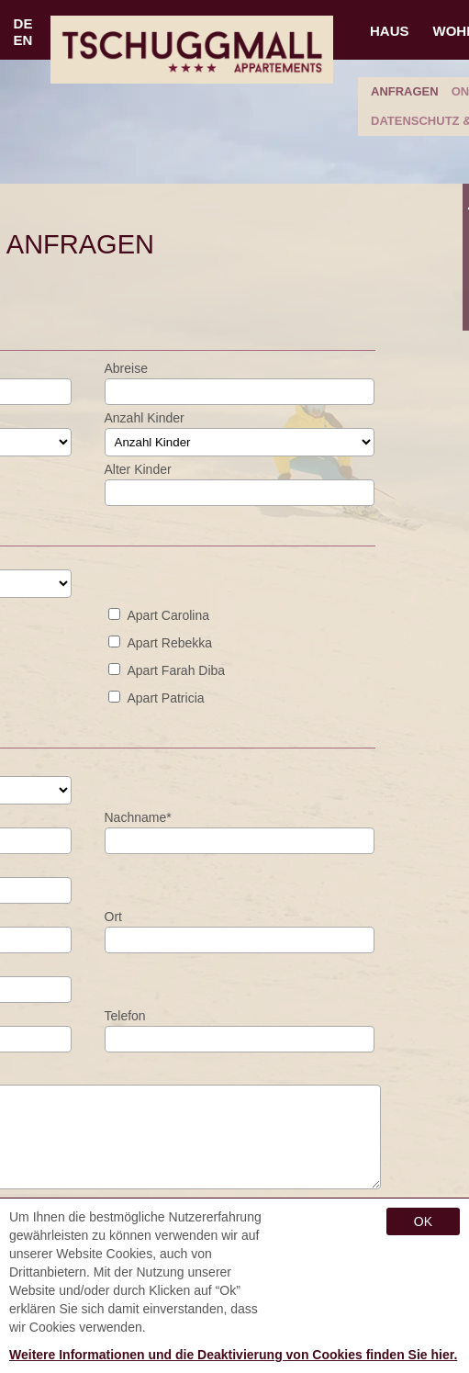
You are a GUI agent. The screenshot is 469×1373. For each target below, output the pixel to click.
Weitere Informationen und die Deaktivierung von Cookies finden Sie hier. (233, 1354)
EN (23, 40)
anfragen (405, 91)
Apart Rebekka (170, 643)
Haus (389, 31)
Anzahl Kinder (144, 418)
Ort (113, 916)
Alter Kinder (138, 469)
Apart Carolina (169, 615)
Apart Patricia (166, 698)
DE (23, 23)
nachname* (138, 817)
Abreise (126, 368)
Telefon (125, 1015)
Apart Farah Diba (177, 670)
